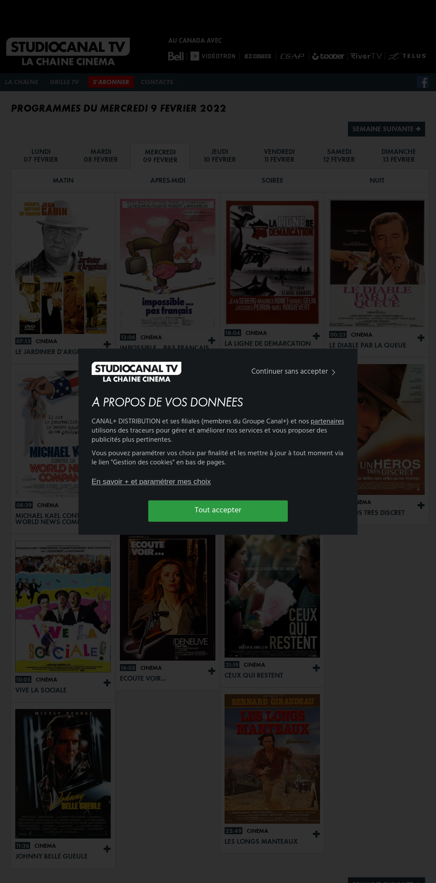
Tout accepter (218, 511)
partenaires (327, 421)
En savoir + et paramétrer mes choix (151, 482)
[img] (333, 372)
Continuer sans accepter (295, 372)
